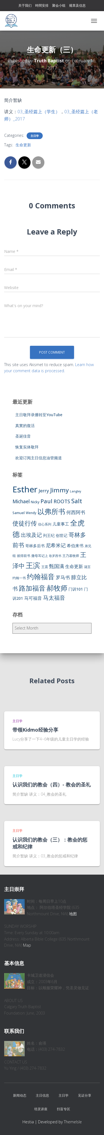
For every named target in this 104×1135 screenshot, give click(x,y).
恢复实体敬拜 (27, 447)
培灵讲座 (40, 1109)
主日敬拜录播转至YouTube (38, 414)
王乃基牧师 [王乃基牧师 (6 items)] (70, 556)
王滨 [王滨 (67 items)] (33, 565)
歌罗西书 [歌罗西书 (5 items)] (55, 556)
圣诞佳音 (23, 436)
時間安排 (42, 5)
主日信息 (42, 1095)
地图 (73, 913)
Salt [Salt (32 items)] (76, 501)
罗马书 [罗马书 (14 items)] (63, 577)
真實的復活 (25, 425)
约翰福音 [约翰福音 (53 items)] (41, 576)
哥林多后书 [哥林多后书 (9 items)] (35, 545)
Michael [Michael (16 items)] (21, 501)
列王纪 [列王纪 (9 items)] (49, 535)
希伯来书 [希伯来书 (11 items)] (75, 545)
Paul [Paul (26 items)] (46, 501)
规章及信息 (77, 5)
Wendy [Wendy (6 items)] (31, 513)
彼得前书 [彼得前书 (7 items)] (23, 555)
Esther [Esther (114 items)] (24, 489)
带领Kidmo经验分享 (35, 729)
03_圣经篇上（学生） (38, 111)
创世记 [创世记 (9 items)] (61, 535)
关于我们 (25, 5)
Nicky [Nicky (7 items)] (35, 502)
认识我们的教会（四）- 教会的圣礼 (51, 784)
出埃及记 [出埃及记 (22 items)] (31, 535)
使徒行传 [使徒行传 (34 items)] (24, 523)
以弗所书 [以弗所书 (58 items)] (51, 511)
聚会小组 (58, 5)
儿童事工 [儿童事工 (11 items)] (60, 524)
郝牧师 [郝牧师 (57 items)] (57, 588)
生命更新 (23, 144)
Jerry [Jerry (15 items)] (44, 490)
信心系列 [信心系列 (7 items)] (44, 524)
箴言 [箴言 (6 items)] (87, 567)
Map (27, 945)
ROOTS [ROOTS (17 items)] (62, 501)
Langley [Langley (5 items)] (75, 491)
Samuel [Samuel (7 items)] (18, 512)
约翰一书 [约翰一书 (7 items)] (19, 578)
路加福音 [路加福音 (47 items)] (32, 588)
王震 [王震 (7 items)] (44, 566)
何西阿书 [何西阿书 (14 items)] (75, 512)
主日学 (35, 136)
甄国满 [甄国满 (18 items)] (56, 566)
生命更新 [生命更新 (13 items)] (74, 566)
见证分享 (84, 1095)
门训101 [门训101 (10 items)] (76, 589)
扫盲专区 (63, 1109)
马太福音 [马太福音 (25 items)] (54, 597)
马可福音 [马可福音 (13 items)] (33, 598)
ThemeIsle (73, 1121)
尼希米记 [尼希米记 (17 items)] (56, 545)
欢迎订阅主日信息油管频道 (38, 457)
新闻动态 (19, 1095)
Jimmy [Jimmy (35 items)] (59, 490)
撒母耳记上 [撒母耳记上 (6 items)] (39, 556)
